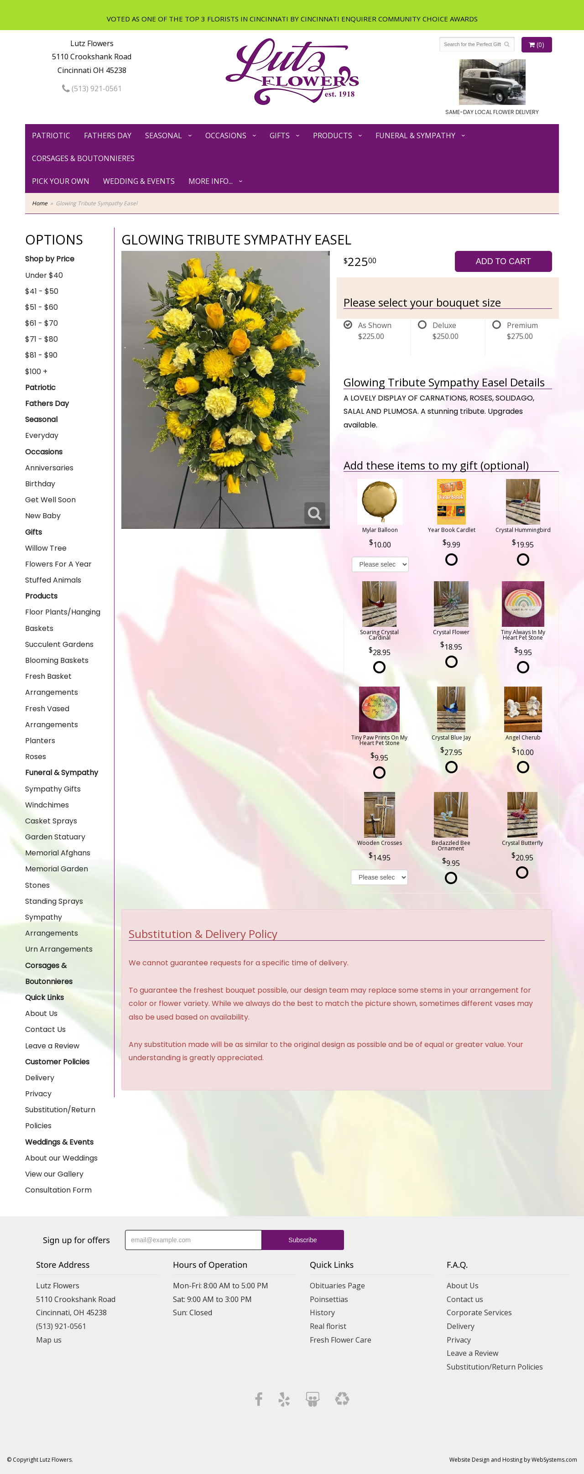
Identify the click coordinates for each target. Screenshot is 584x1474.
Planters (40, 740)
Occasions (225, 135)
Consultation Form (58, 1190)
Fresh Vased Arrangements (51, 716)
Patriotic (51, 135)
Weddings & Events (59, 1142)
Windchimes (47, 805)
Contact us (465, 1299)
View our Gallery (54, 1174)
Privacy (38, 1094)
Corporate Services (479, 1312)
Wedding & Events (139, 181)
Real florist (328, 1326)
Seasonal (163, 135)
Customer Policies (57, 1062)
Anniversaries (49, 468)
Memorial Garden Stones (56, 877)
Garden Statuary (55, 837)
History (322, 1312)
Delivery (39, 1078)
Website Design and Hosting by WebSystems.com (513, 1460)
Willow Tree (46, 548)
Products (332, 135)
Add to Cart (503, 261)
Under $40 (44, 275)
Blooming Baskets (57, 660)
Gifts (280, 135)
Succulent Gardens (59, 644)
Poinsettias (329, 1299)
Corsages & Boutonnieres (83, 158)
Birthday (40, 484)
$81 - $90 (41, 355)
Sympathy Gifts (53, 789)
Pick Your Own (60, 181)
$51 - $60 (41, 307)
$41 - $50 (41, 291)
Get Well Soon (50, 500)
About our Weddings (61, 1158)
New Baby (43, 515)
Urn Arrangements (59, 949)
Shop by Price (49, 259)
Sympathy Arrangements (51, 925)
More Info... (210, 181)
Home (39, 203)
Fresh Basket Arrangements (51, 684)
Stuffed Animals (53, 580)
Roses (35, 756)
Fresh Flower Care (340, 1340)
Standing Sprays (54, 901)
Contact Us (45, 1029)
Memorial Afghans (57, 853)
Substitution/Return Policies (60, 1117)
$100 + (36, 371)
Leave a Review (52, 1046)
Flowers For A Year (58, 564)
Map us (49, 1340)
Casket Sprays (51, 821)
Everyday (41, 435)
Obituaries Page (337, 1286)
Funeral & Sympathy (415, 135)
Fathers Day (107, 135)
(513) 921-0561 (92, 88)
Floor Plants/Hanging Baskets (62, 620)
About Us (41, 1013)
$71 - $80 (41, 339)
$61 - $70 (41, 323)
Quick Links (44, 997)
